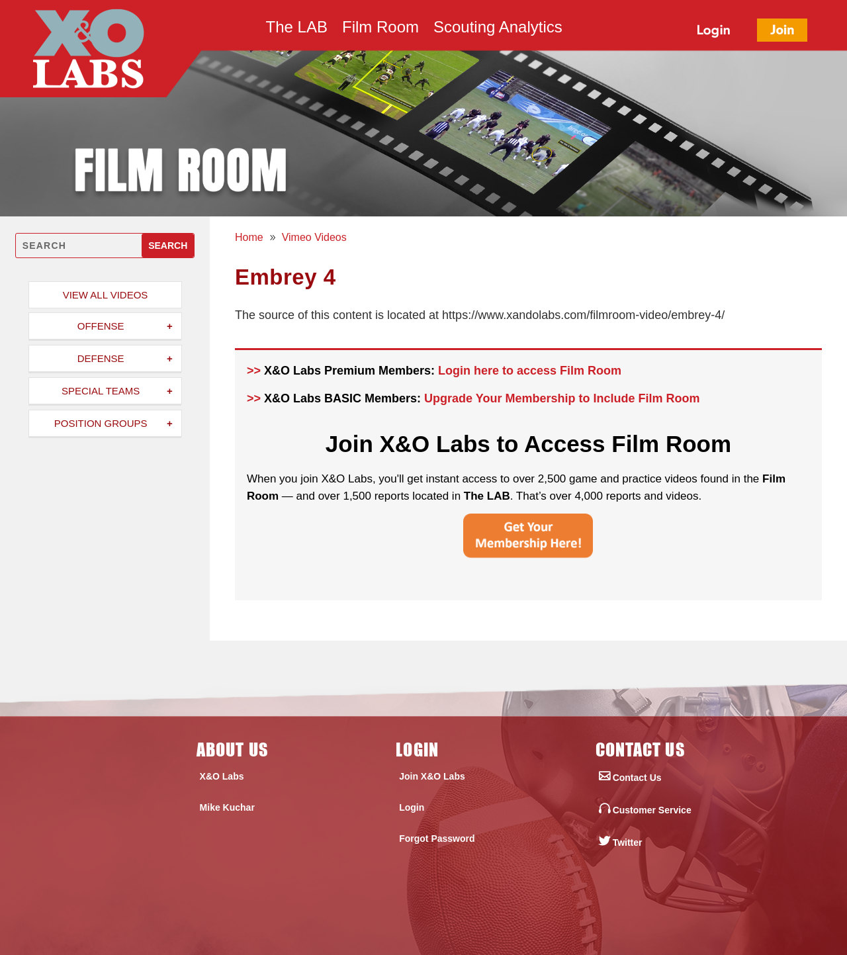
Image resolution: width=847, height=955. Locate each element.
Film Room (380, 29)
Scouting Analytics (497, 29)
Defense (100, 358)
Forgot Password (436, 838)
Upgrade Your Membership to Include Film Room (561, 398)
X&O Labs (222, 776)
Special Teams (101, 390)
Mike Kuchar (227, 807)
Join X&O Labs (432, 776)
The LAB (297, 29)
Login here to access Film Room (529, 370)
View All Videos (105, 294)
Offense (100, 326)
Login (411, 807)
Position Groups (101, 423)
